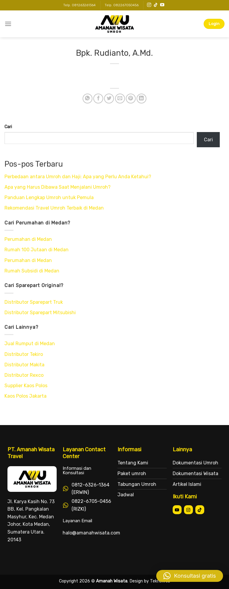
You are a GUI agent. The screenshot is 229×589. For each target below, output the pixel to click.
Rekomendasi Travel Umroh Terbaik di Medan (54, 208)
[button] (189, 576)
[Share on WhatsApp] (87, 98)
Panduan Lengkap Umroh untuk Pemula (49, 197)
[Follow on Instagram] (149, 5)
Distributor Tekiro (23, 354)
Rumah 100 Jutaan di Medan (36, 249)
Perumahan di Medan (28, 239)
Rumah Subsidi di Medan (31, 271)
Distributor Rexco (24, 375)
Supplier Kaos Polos (25, 385)
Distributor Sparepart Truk (33, 302)
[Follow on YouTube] (162, 5)
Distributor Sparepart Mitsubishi (40, 312)
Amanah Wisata (111, 581)
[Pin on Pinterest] (131, 98)
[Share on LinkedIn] (141, 98)
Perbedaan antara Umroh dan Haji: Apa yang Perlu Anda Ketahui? (77, 176)
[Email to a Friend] (120, 98)
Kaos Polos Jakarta (25, 396)
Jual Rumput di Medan (29, 343)
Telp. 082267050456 (122, 5)
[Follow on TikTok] (156, 5)
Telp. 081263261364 (79, 5)
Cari (8, 126)
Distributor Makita (24, 365)
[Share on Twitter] (109, 98)
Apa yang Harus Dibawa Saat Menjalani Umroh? (57, 187)
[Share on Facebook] (98, 98)
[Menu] (8, 23)
